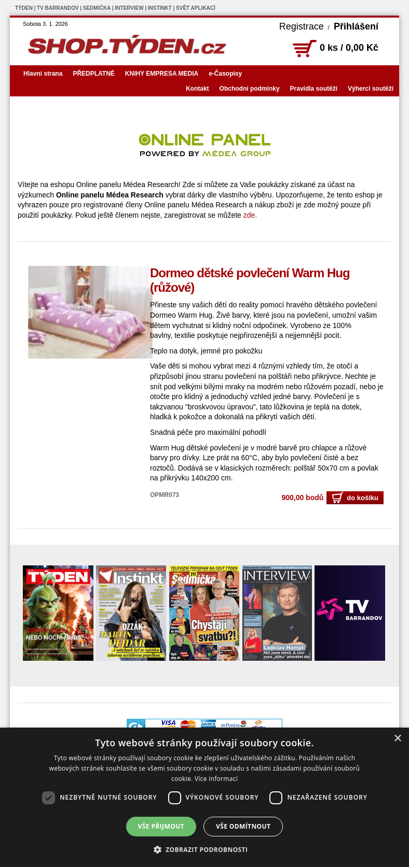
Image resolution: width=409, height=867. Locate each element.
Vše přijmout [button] (161, 826)
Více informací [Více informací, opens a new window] (216, 778)
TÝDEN (24, 8)
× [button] (397, 739)
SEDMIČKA (97, 8)
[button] (204, 849)
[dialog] (204, 797)
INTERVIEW (129, 8)
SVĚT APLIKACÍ (195, 8)
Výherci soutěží (370, 88)
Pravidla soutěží (313, 88)
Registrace (301, 26)
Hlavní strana (42, 73)
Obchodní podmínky (250, 88)
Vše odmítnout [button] (243, 826)
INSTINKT (160, 8)
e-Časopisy (225, 73)
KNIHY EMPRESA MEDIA (161, 73)
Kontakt (197, 88)
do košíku (355, 497)
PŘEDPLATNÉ (93, 73)
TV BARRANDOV (58, 8)
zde (249, 215)
